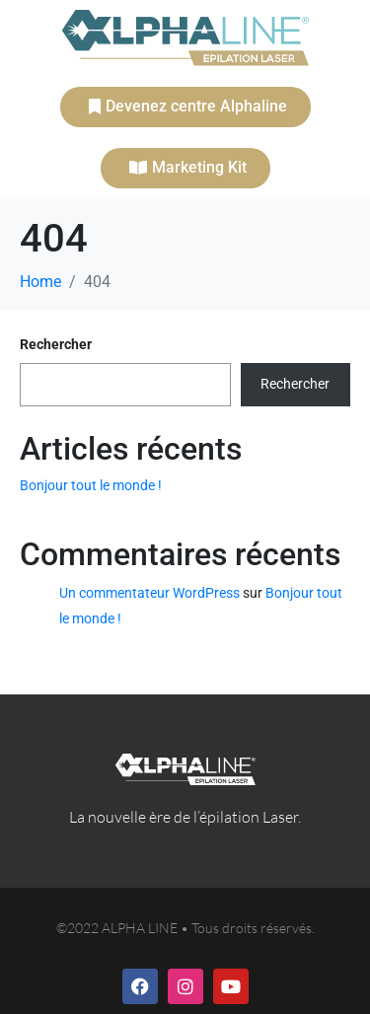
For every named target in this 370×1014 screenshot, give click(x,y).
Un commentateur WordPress (149, 593)
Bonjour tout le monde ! (91, 485)
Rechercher (56, 344)
